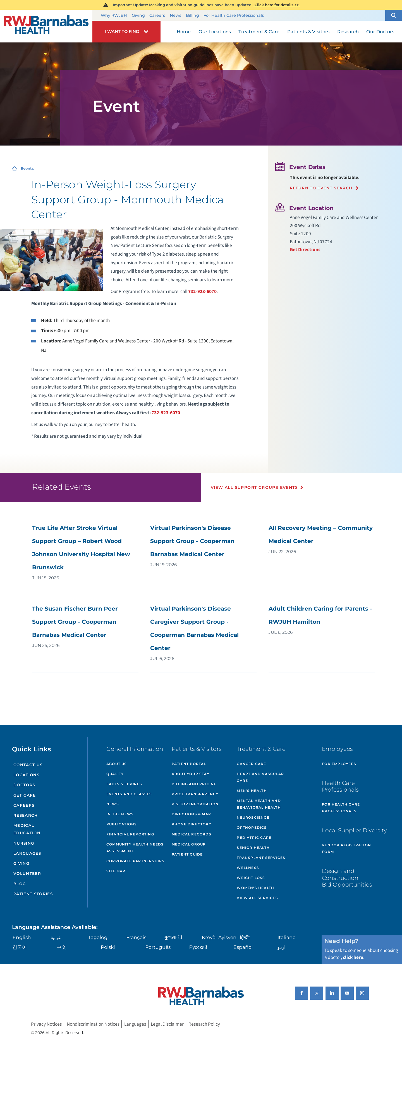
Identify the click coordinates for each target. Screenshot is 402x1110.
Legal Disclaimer (167, 1024)
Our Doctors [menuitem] (380, 31)
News (175, 15)
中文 (61, 947)
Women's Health (255, 888)
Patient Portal (189, 764)
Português (158, 947)
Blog (19, 884)
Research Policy (204, 1024)
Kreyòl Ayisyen (219, 937)
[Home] (46, 26)
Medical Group (189, 844)
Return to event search (321, 188)
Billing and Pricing (194, 784)
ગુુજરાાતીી (173, 937)
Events (27, 168)
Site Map (116, 871)
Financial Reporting (130, 834)
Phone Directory (191, 824)
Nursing (23, 843)
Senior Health (253, 847)
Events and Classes (129, 794)
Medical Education (26, 829)
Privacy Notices (46, 1024)
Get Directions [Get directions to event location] (305, 249)
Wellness (248, 868)
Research (25, 815)
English (22, 937)
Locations (26, 775)
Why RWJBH (114, 15)
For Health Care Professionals (234, 15)
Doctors (24, 785)
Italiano (286, 937)
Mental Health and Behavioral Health (259, 804)
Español (243, 947)
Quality (115, 774)
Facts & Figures (124, 784)
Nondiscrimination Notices (93, 1024)
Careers (157, 15)
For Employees (339, 764)
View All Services (257, 898)
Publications (121, 824)
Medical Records (191, 834)
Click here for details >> (276, 5)
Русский (198, 947)
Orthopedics (252, 827)
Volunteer (27, 873)
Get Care (24, 795)
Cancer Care (251, 764)
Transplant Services (261, 858)
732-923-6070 (202, 291)
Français (136, 937)
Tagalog (97, 937)
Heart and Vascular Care (260, 777)
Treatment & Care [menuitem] (258, 31)
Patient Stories (33, 894)
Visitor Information (195, 804)
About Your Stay (190, 774)
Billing (192, 15)
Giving (138, 15)
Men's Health (252, 791)
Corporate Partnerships (135, 861)
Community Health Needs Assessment (135, 847)
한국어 (20, 947)
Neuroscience (253, 817)
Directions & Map (191, 814)
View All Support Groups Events (254, 487)
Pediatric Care (254, 837)
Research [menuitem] (348, 31)
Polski (108, 947)
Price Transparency (195, 794)
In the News (120, 814)
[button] (393, 15)
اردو (281, 947)
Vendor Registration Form (346, 848)
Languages (27, 853)
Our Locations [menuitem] (214, 31)
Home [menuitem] (184, 31)
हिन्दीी (245, 937)
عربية (56, 937)
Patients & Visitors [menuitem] (308, 31)
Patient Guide (187, 854)
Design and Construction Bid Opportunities (347, 877)
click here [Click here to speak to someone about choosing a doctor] (353, 957)
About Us (116, 764)
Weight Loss (251, 878)
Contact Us (27, 765)
